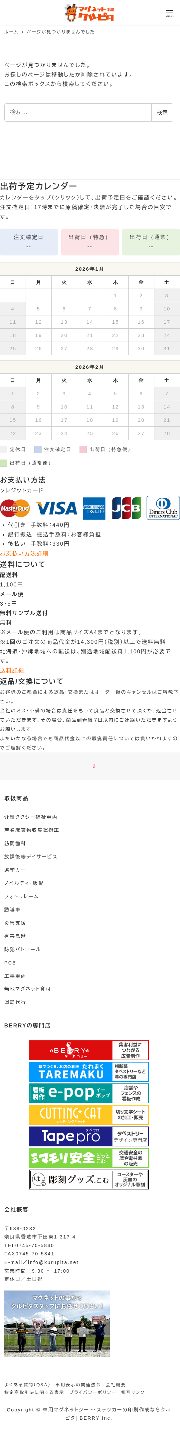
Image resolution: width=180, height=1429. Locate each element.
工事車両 (15, 976)
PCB (10, 962)
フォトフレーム (21, 896)
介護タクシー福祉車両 (31, 817)
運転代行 (15, 1002)
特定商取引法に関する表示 (34, 1392)
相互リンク (133, 1392)
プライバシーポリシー (92, 1392)
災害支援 (15, 923)
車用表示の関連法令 (78, 1384)
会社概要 (116, 1384)
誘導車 (12, 909)
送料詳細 (12, 670)
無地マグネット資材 (27, 989)
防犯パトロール (22, 949)
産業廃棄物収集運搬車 (32, 830)
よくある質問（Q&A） (27, 1384)
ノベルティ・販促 (24, 883)
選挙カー (15, 870)
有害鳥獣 (15, 936)
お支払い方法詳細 (24, 553)
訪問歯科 (15, 843)
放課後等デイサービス (31, 856)
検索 (162, 112)
